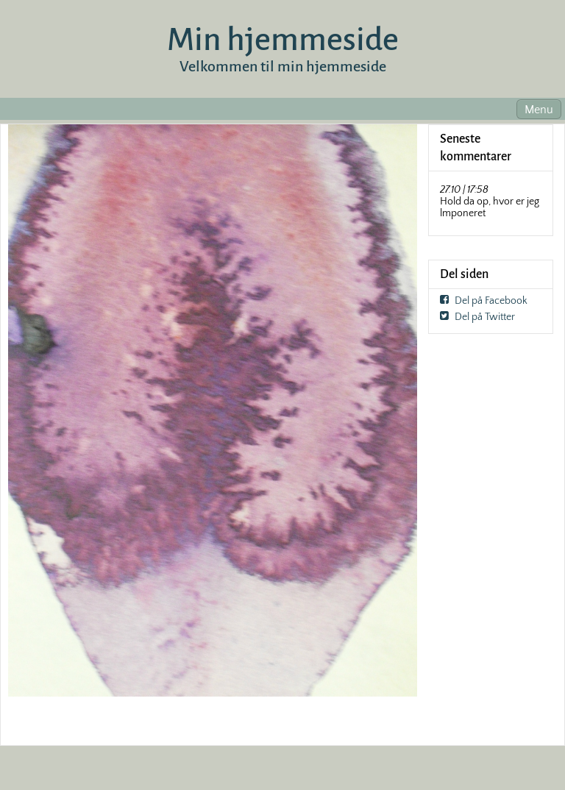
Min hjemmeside (283, 39)
